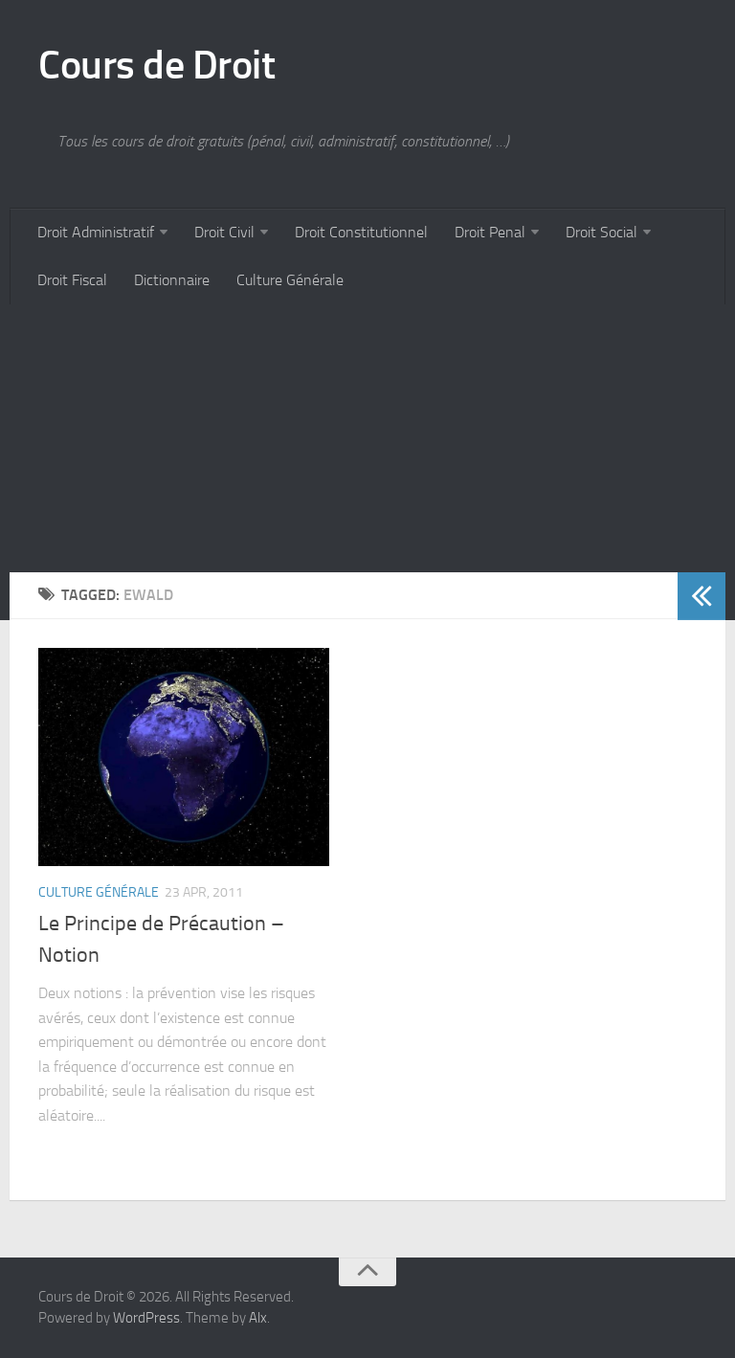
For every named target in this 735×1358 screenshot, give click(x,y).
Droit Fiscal (72, 280)
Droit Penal (490, 232)
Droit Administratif (95, 232)
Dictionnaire (172, 280)
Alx (258, 1317)
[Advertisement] (367, 438)
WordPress (146, 1317)
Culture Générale (290, 280)
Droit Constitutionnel (361, 232)
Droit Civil (224, 232)
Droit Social (601, 232)
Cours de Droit (156, 65)
